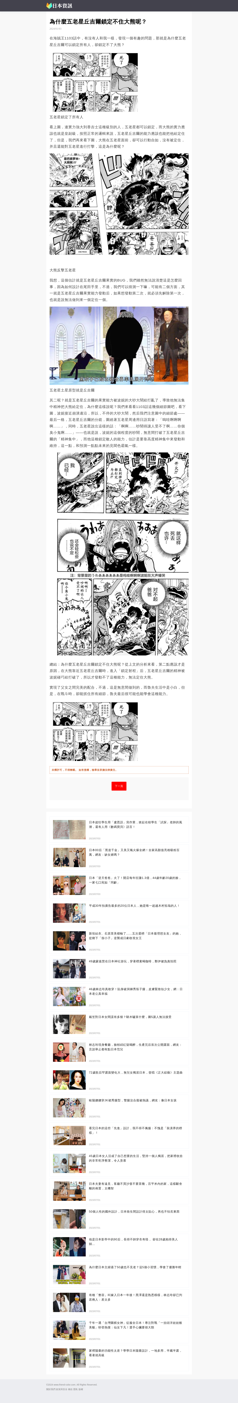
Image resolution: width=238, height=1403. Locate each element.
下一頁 (119, 786)
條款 (70, 1389)
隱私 (75, 1389)
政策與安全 (61, 1389)
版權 (81, 1389)
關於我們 (50, 1389)
